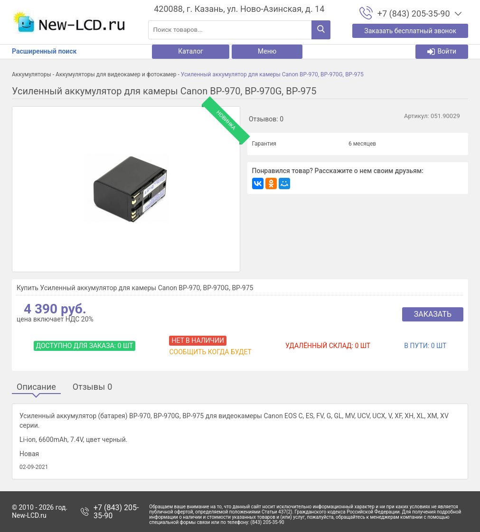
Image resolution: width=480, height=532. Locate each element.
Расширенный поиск (44, 51)
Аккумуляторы (31, 74)
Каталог (190, 51)
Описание (36, 387)
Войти (441, 51)
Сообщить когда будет (210, 352)
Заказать (433, 314)
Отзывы (93, 387)
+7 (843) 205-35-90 (116, 512)
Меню (267, 51)
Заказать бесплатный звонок (410, 31)
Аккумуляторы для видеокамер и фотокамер (116, 74)
